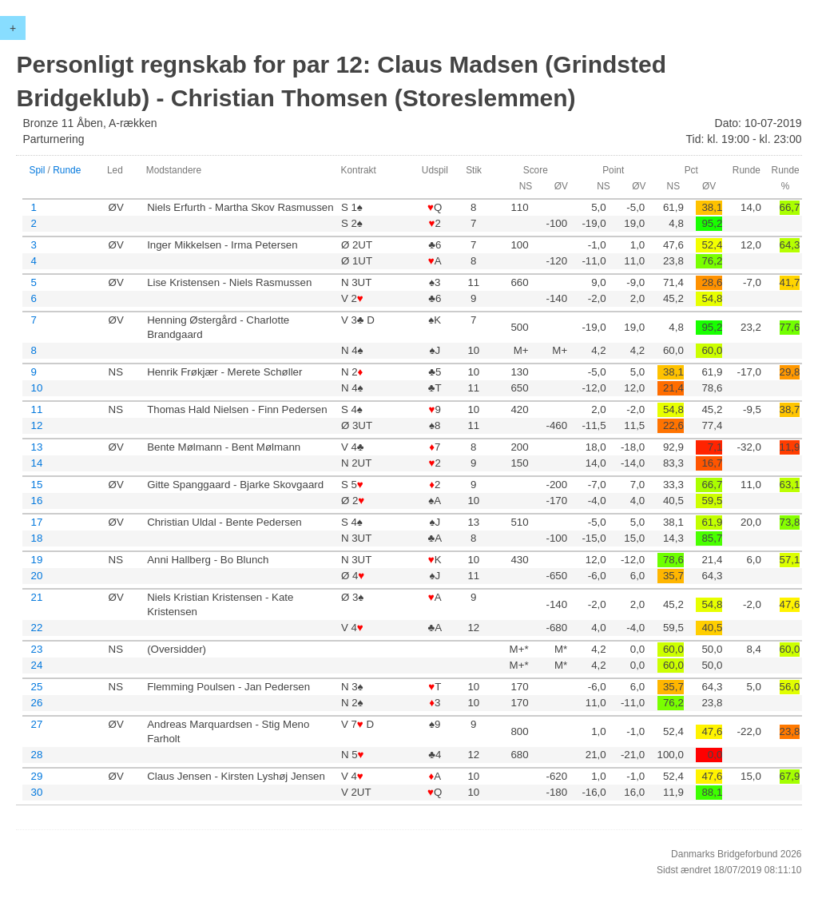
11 (36, 409)
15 (36, 485)
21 (36, 597)
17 (36, 522)
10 (36, 388)
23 (36, 649)
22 (36, 628)
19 (36, 560)
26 (36, 703)
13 (36, 447)
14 (36, 463)
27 (36, 724)
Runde (67, 170)
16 (36, 501)
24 (36, 665)
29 (36, 776)
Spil (37, 170)
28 (36, 755)
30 (36, 792)
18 (36, 538)
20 (36, 576)
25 (36, 687)
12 (36, 425)
